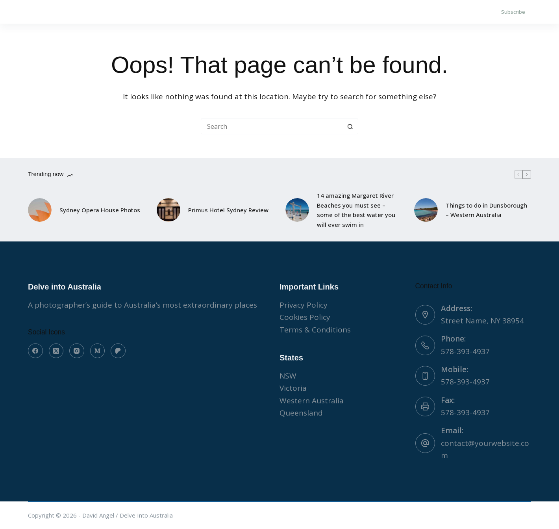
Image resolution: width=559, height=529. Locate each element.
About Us (82, 12)
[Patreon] (118, 350)
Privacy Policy (304, 305)
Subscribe (513, 11)
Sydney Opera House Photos (99, 210)
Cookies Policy (305, 317)
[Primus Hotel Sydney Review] (168, 210)
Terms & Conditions (315, 330)
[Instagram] (76, 350)
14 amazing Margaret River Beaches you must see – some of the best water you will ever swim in (356, 209)
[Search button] (350, 126)
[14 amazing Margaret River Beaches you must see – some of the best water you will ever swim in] (297, 210)
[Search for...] (271, 126)
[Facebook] (35, 350)
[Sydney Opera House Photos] (40, 210)
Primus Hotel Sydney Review (228, 210)
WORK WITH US (203, 11)
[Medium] (97, 350)
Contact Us (140, 11)
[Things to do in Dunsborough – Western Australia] (426, 210)
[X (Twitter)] (56, 350)
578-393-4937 (465, 351)
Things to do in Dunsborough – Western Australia (486, 210)
